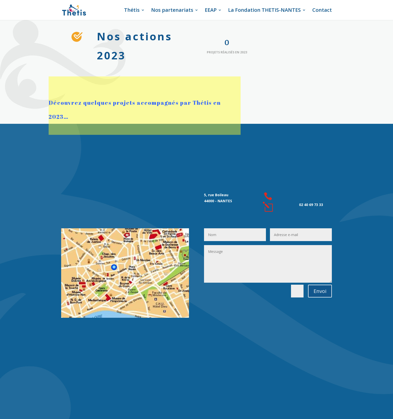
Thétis (132, 10)
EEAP (211, 10)
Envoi (320, 291)
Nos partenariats (172, 10)
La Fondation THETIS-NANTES (264, 10)
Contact (322, 10)
